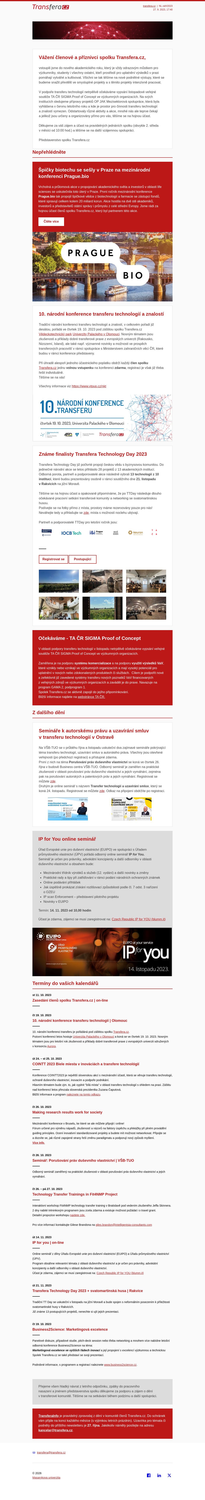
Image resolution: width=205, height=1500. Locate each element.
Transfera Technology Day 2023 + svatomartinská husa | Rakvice (88, 1291)
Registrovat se (53, 559)
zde (86, 512)
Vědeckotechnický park (55, 334)
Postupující (82, 559)
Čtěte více (51, 221)
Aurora (51, 1046)
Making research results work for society (67, 1112)
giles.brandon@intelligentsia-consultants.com (124, 1224)
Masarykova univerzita (46, 1477)
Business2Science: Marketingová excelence (70, 1329)
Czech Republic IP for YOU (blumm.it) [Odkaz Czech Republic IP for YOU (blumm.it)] (139, 919)
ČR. (102, 697)
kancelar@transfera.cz (55, 1430)
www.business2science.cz (120, 1364)
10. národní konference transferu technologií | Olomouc (80, 1021)
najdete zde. (77, 1215)
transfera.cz (149, 6)
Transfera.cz (47, 367)
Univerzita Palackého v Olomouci (93, 1036)
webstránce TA (89, 697)
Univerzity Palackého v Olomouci (96, 334)
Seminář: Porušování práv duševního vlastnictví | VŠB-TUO (83, 1161)
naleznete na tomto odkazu (83, 1094)
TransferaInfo (48, 1416)
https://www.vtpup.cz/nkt (89, 386)
